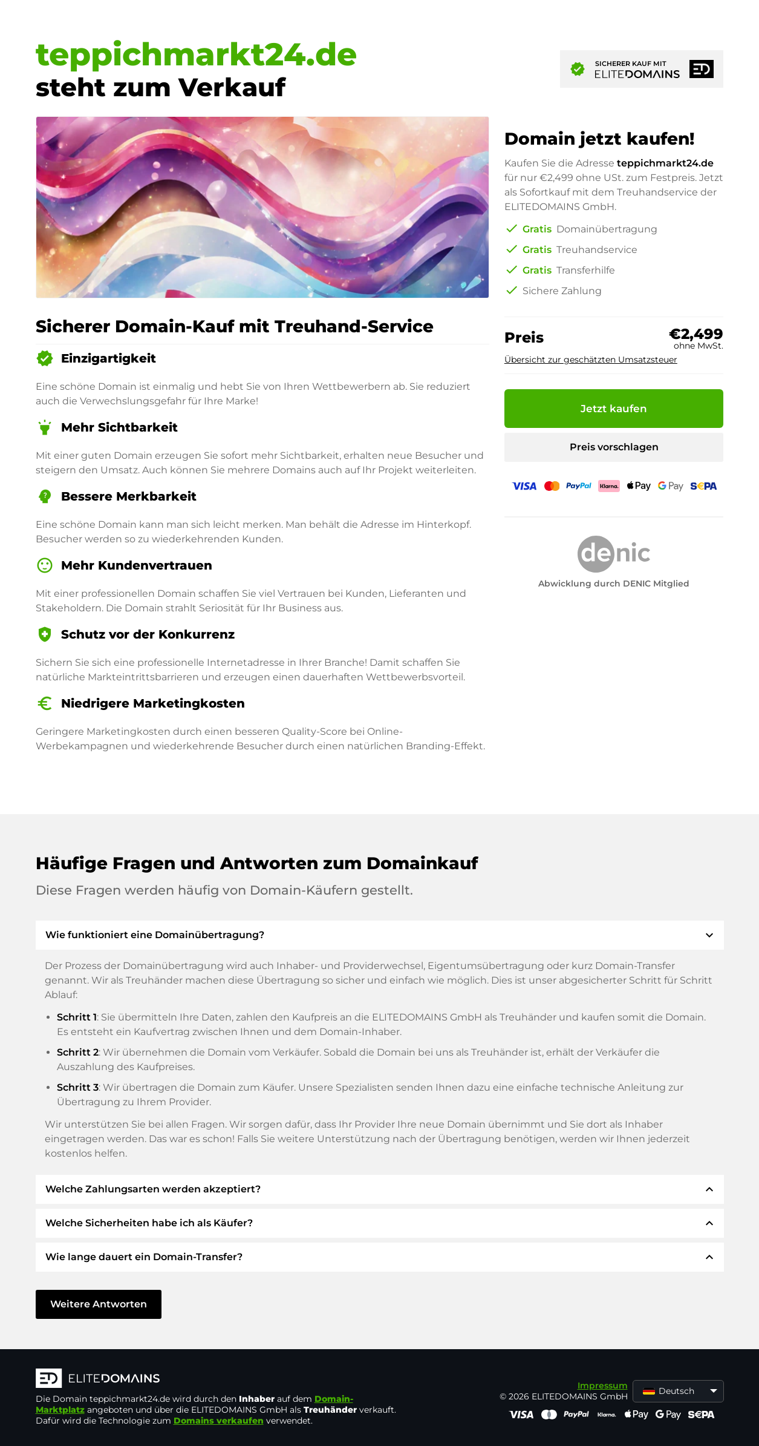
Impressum (603, 1385)
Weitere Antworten (98, 1304)
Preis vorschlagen (614, 447)
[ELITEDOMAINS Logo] (217, 1379)
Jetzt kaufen (614, 409)
